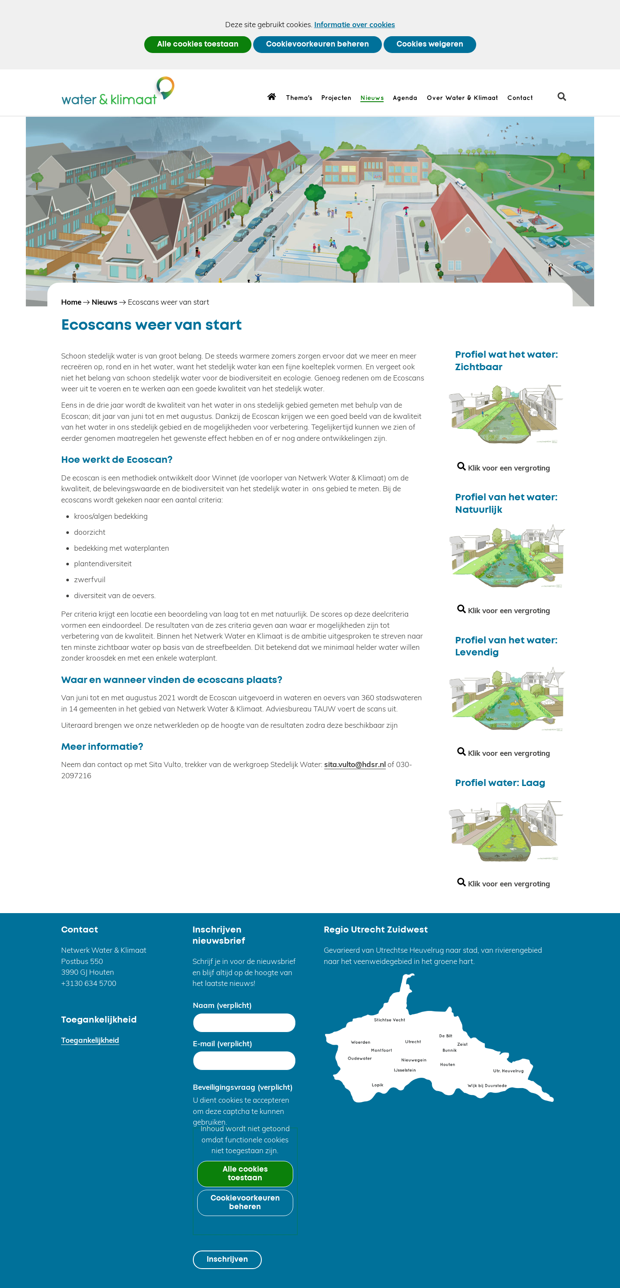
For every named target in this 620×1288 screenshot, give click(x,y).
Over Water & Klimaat (462, 98)
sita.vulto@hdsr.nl (355, 764)
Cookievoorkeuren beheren (317, 44)
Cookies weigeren (430, 44)
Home (271, 96)
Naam (222, 1005)
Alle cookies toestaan (198, 44)
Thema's (299, 98)
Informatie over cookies (354, 24)
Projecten (336, 98)
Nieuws (372, 98)
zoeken (565, 99)
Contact (520, 98)
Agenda (405, 98)
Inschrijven (227, 1259)
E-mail (222, 1043)
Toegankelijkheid (90, 1040)
